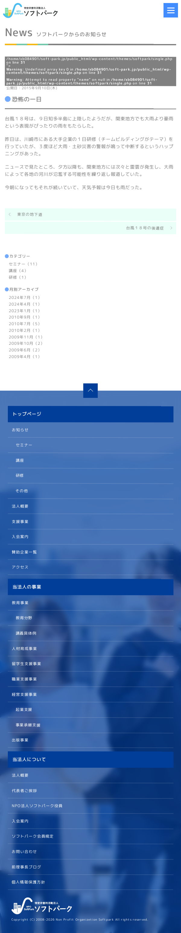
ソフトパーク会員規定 (32, 836)
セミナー (23, 445)
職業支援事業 (24, 678)
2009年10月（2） (27, 343)
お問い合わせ (24, 851)
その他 (21, 490)
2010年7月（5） (25, 323)
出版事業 (19, 739)
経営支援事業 (24, 694)
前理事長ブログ (26, 866)
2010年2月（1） (25, 330)
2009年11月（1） (27, 336)
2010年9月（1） (25, 316)
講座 (19, 460)
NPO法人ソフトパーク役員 (37, 805)
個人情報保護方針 (28, 882)
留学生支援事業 (26, 663)
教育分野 (23, 617)
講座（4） (18, 270)
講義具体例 (26, 633)
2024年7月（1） (25, 297)
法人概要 (19, 506)
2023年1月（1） (25, 310)
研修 (19, 475)
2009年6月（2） (25, 349)
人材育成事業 (24, 648)
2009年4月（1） (25, 356)
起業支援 (23, 709)
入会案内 (19, 536)
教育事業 (20, 602)
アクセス (19, 567)
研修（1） (18, 277)
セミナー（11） (24, 264)
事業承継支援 (28, 724)
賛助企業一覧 (24, 551)
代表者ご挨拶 (24, 790)
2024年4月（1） (25, 303)
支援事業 (19, 521)
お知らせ (20, 429)
